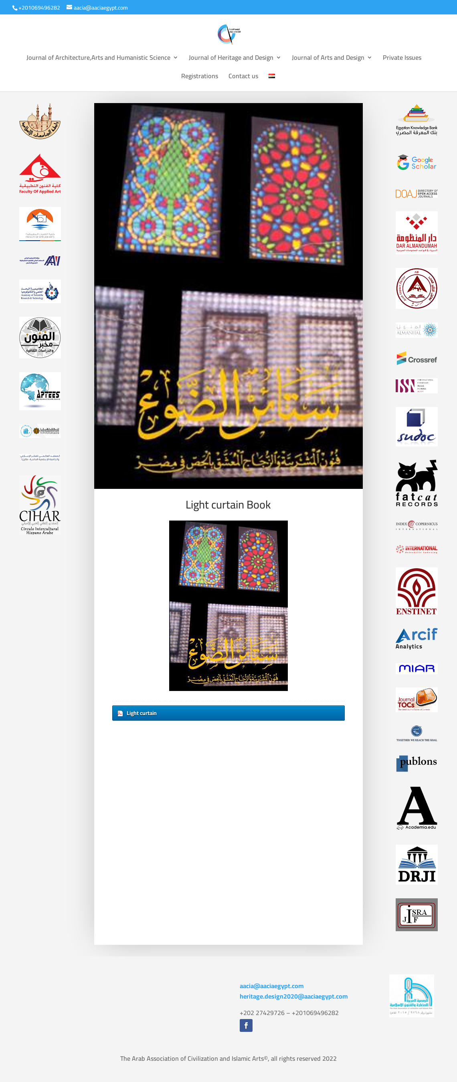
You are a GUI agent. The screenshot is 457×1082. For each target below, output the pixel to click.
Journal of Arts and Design (328, 59)
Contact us (243, 77)
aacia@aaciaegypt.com (272, 986)
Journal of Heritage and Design (231, 59)
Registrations (199, 77)
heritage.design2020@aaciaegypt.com (294, 996)
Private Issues (402, 59)
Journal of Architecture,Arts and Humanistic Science (98, 59)
